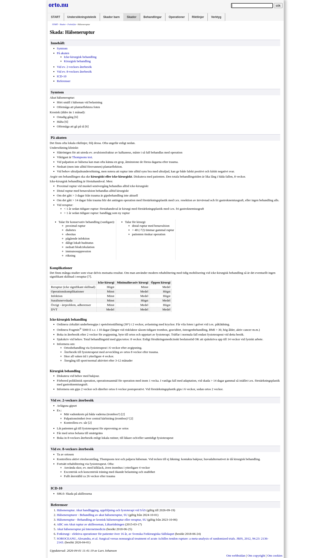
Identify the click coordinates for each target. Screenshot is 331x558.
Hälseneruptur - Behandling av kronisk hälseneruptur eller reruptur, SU (102, 519)
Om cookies (274, 555)
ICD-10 (62, 76)
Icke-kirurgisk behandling (80, 57)
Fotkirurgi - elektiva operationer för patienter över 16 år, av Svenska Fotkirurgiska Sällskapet (115, 534)
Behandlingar (152, 17)
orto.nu (59, 4)
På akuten (63, 53)
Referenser (64, 81)
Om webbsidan (235, 555)
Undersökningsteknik (81, 17)
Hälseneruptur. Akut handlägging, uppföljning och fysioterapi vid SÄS (101, 510)
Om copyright (256, 555)
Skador (132, 17)
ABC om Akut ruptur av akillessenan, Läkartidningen (90, 524)
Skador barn (111, 17)
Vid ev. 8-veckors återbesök (74, 71)
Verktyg (216, 17)
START (55, 17)
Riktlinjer (198, 17)
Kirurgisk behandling (77, 61)
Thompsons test (82, 157)
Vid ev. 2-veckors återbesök (74, 67)
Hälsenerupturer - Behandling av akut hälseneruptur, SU (92, 515)
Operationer (177, 17)
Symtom (62, 48)
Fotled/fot (72, 24)
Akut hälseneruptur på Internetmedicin (81, 529)
